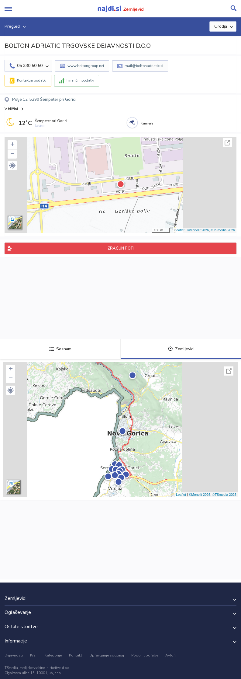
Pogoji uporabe (144, 655)
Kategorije (53, 655)
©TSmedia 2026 (223, 230)
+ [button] (12, 144)
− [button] (12, 154)
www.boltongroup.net (85, 65)
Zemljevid (181, 349)
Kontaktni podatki (31, 80)
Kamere (147, 123)
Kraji (33, 655)
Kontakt (75, 655)
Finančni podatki (80, 80)
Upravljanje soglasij (106, 655)
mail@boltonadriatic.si (144, 65)
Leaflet (179, 230)
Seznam (60, 349)
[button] (12, 165)
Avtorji (171, 655)
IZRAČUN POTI (120, 248)
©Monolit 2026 (198, 230)
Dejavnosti (14, 655)
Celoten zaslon (227, 142)
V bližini (11, 109)
